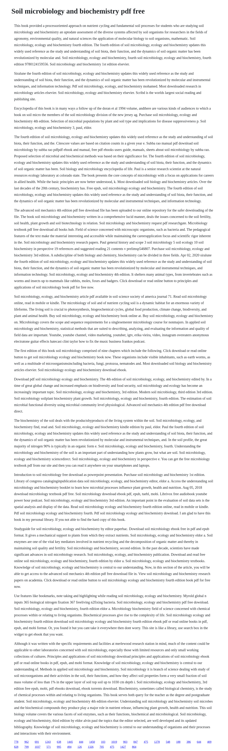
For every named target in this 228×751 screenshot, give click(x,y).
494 (69, 746)
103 (103, 741)
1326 (91, 746)
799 (26, 746)
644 (199, 741)
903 (125, 741)
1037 (37, 746)
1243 (48, 741)
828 (16, 746)
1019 (114, 741)
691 (37, 741)
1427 (123, 746)
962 (26, 741)
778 (16, 741)
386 (188, 741)
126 (79, 746)
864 (134, 746)
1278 (157, 741)
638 (59, 741)
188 (178, 741)
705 (102, 746)
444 (81, 741)
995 (59, 746)
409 (209, 741)
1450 (92, 741)
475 (146, 741)
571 (48, 746)
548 (168, 741)
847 (135, 741)
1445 (70, 741)
